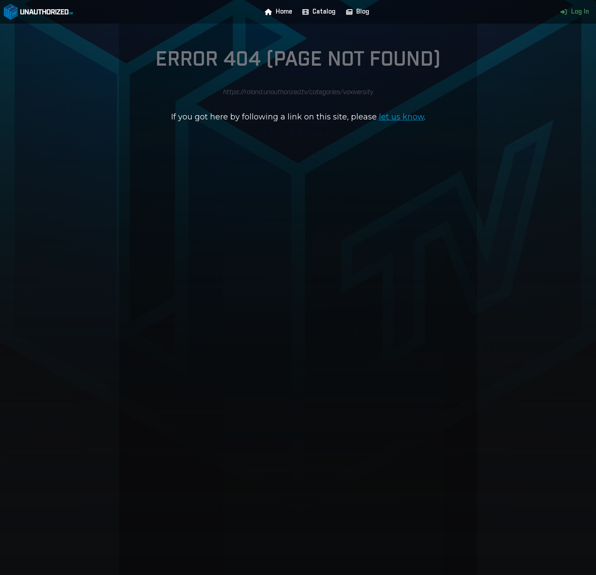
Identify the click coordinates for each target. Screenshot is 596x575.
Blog (355, 12)
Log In (573, 12)
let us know (401, 117)
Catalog (317, 12)
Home (276, 12)
